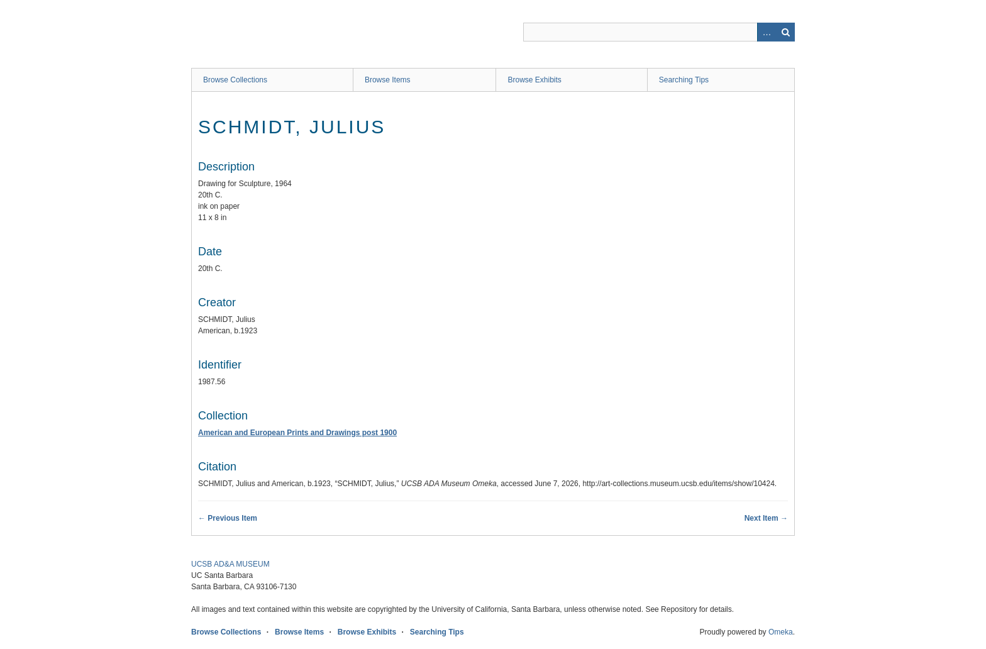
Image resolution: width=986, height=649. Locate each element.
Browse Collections (235, 79)
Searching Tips (684, 79)
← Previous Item (227, 518)
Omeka (780, 632)
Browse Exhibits (534, 79)
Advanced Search (766, 32)
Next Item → (766, 518)
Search (785, 32)
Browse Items (388, 79)
